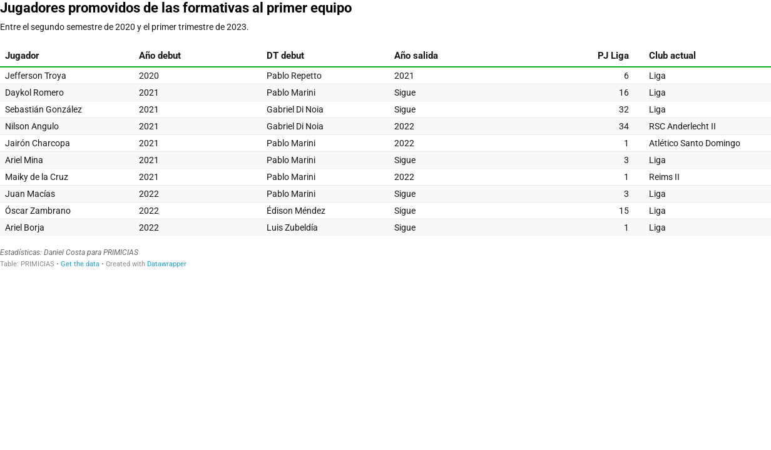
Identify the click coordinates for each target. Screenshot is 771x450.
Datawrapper (166, 264)
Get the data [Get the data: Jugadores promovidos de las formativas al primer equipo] (80, 264)
